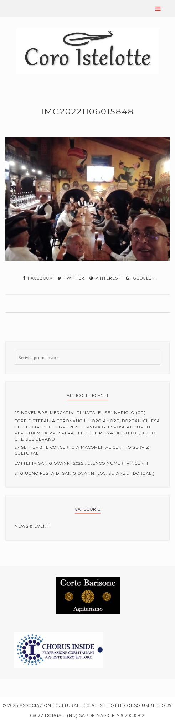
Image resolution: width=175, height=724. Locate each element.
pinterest (105, 278)
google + (141, 278)
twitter (71, 278)
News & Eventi (33, 526)
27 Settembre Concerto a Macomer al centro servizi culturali (83, 450)
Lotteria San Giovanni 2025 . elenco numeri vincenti (81, 463)
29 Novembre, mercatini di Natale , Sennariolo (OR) (80, 412)
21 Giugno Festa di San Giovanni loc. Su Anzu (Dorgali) (85, 473)
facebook (38, 278)
